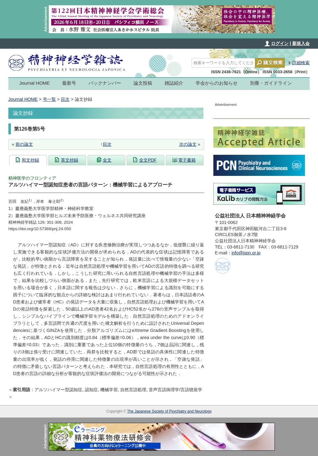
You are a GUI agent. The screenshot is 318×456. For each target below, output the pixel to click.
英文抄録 (69, 160)
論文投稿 (143, 83)
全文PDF (148, 160)
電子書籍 (187, 160)
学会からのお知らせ (217, 83)
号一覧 (49, 99)
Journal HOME (34, 83)
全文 (107, 160)
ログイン (279, 43)
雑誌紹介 (174, 83)
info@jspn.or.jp (246, 252)
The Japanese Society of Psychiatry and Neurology (169, 411)
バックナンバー (105, 83)
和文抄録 (30, 160)
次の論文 (188, 144)
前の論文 (24, 144)
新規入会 (301, 43)
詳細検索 (301, 62)
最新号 (69, 83)
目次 (65, 99)
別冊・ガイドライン (271, 83)
